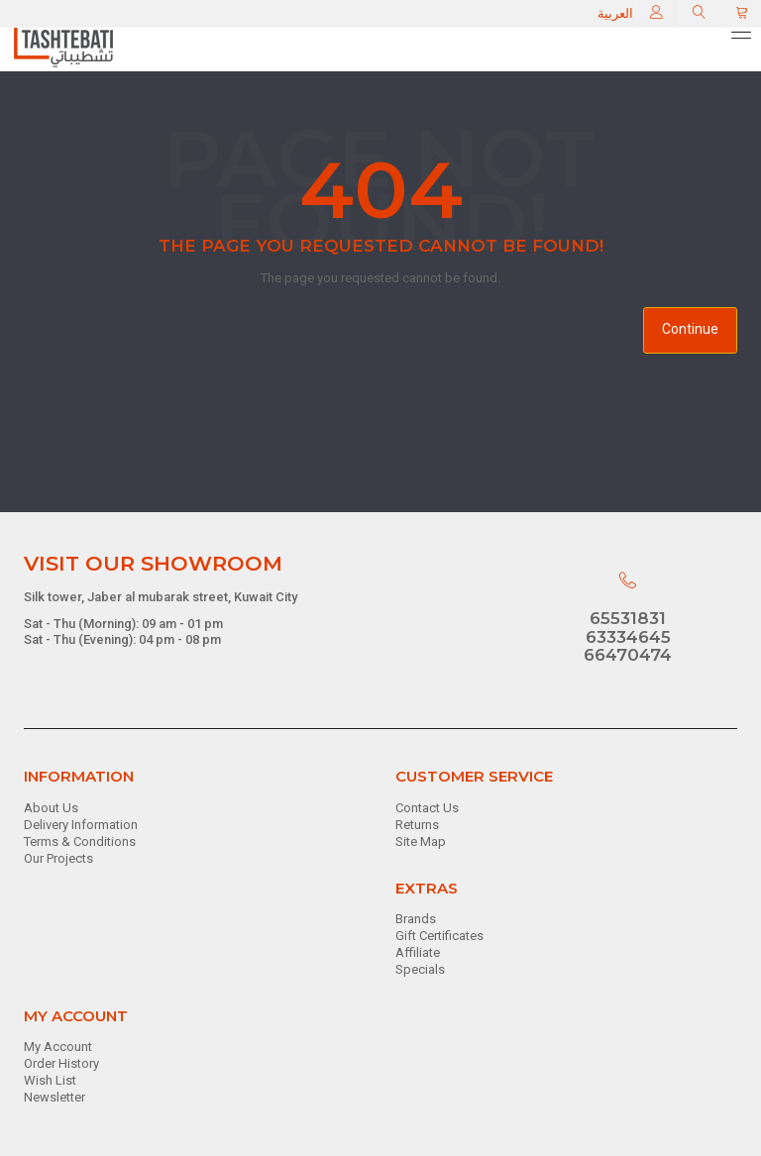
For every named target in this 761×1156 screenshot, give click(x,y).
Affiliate (417, 952)
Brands (415, 918)
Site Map (420, 841)
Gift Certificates (439, 935)
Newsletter (54, 1097)
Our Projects (58, 858)
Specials (420, 969)
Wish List (50, 1080)
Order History (61, 1063)
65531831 (628, 618)
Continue (690, 329)
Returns (417, 824)
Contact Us (427, 807)
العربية (615, 13)
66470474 (628, 655)
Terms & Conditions (80, 841)
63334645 (628, 637)
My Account (58, 1046)
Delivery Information (81, 824)
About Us (51, 807)
